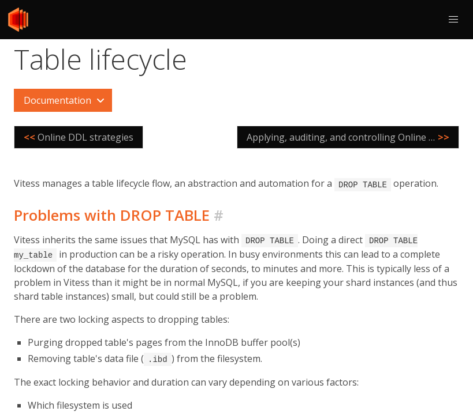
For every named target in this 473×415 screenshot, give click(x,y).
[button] (453, 20)
